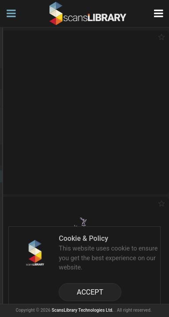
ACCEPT (90, 292)
